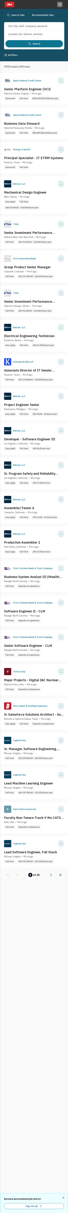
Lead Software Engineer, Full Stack (30, 852)
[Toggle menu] (60, 4)
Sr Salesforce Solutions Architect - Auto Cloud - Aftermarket (34, 714)
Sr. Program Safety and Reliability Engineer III (29, 473)
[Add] (61, 81)
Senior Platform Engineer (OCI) (27, 89)
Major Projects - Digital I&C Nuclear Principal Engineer (31, 680)
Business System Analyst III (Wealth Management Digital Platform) (31, 577)
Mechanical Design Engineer (25, 192)
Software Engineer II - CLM (24, 611)
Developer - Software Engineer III (29, 439)
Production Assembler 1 (22, 542)
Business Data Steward (21, 123)
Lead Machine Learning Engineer (28, 783)
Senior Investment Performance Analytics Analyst (28, 232)
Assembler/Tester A (19, 508)
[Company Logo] (7, 80)
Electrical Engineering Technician (29, 336)
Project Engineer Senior (21, 404)
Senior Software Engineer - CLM (28, 645)
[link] (8, 875)
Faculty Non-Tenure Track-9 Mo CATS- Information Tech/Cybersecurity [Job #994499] (33, 817)
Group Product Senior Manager (27, 267)
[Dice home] (9, 4)
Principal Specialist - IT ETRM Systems (33, 158)
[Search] (34, 43)
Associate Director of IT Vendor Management (28, 370)
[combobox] (31, 26)
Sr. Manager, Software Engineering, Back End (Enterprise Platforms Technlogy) (30, 749)
